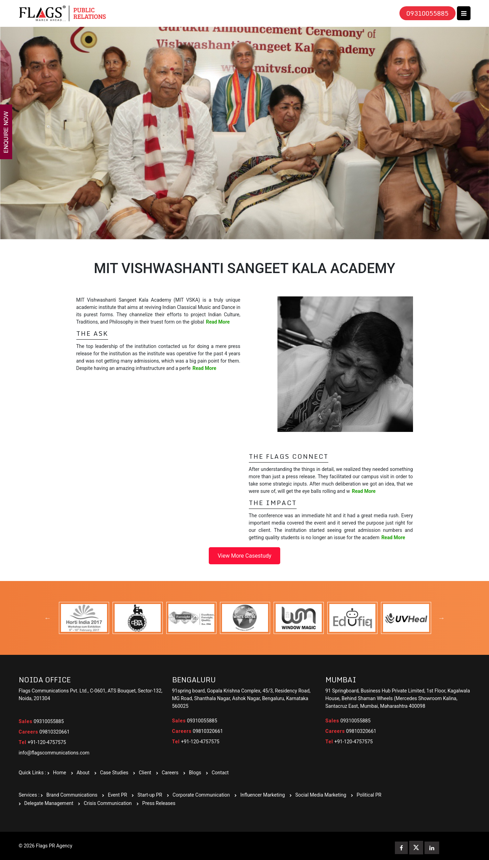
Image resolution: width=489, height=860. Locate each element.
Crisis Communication (108, 803)
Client (145, 772)
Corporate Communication (201, 795)
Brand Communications (71, 795)
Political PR (369, 795)
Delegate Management (49, 803)
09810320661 (44, 732)
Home (59, 772)
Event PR (117, 795)
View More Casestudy (244, 555)
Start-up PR (149, 795)
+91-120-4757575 (42, 742)
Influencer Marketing (262, 795)
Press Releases (158, 803)
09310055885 (427, 13)
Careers (170, 772)
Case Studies (114, 772)
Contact (220, 772)
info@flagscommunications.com (54, 753)
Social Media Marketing (320, 795)
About (83, 772)
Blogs (195, 772)
